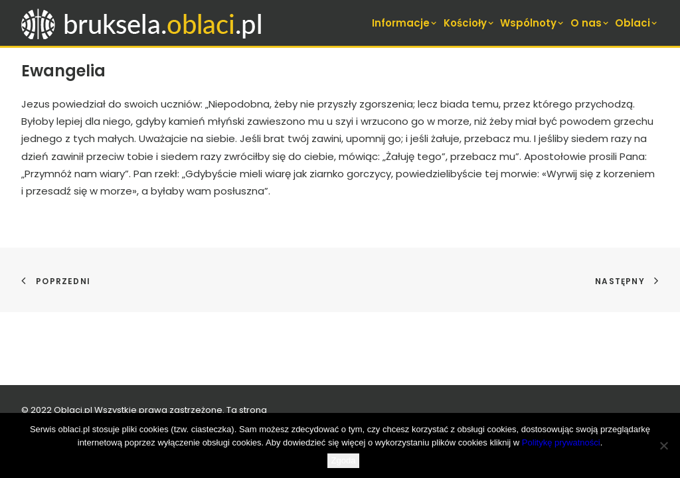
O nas (590, 23)
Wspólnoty (532, 23)
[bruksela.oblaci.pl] (143, 23)
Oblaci (637, 23)
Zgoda (343, 460)
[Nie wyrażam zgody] (663, 445)
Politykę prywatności (561, 442)
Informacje (405, 23)
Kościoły (469, 23)
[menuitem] (406, 23)
